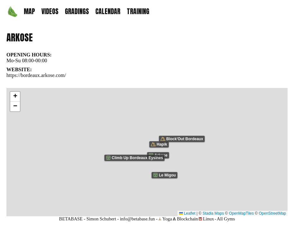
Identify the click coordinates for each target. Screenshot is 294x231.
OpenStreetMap (272, 213)
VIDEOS (49, 11)
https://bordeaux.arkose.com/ (36, 75)
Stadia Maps (213, 213)
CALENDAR (107, 11)
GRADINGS (77, 11)
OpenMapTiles (241, 213)
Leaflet (187, 213)
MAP (29, 11)
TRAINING (138, 11)
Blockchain (185, 218)
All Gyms (226, 218)
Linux (206, 218)
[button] (15, 97)
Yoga (165, 218)
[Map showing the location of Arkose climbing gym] (147, 152)
